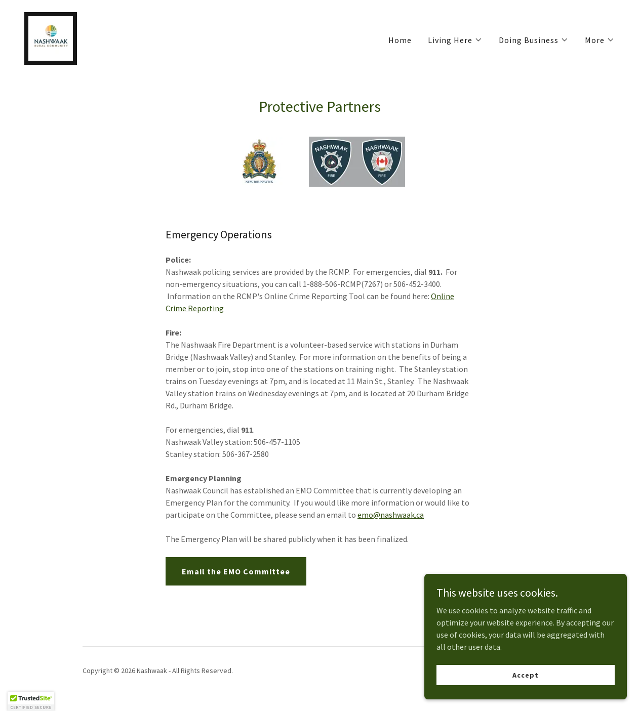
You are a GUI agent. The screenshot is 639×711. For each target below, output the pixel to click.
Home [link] (400, 40)
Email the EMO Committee (236, 571)
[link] (50, 37)
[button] (455, 40)
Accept (525, 674)
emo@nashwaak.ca (390, 515)
